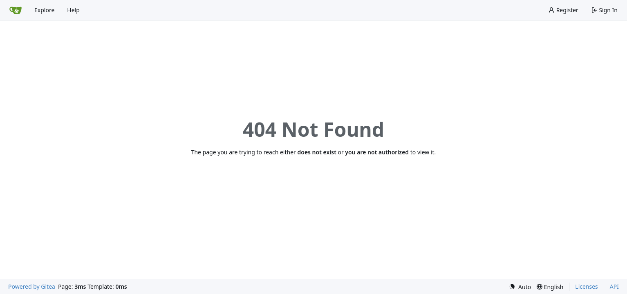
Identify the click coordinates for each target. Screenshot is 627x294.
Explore (44, 10)
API (614, 286)
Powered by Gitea (31, 286)
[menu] (520, 287)
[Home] (15, 10)
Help (73, 10)
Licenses (586, 286)
